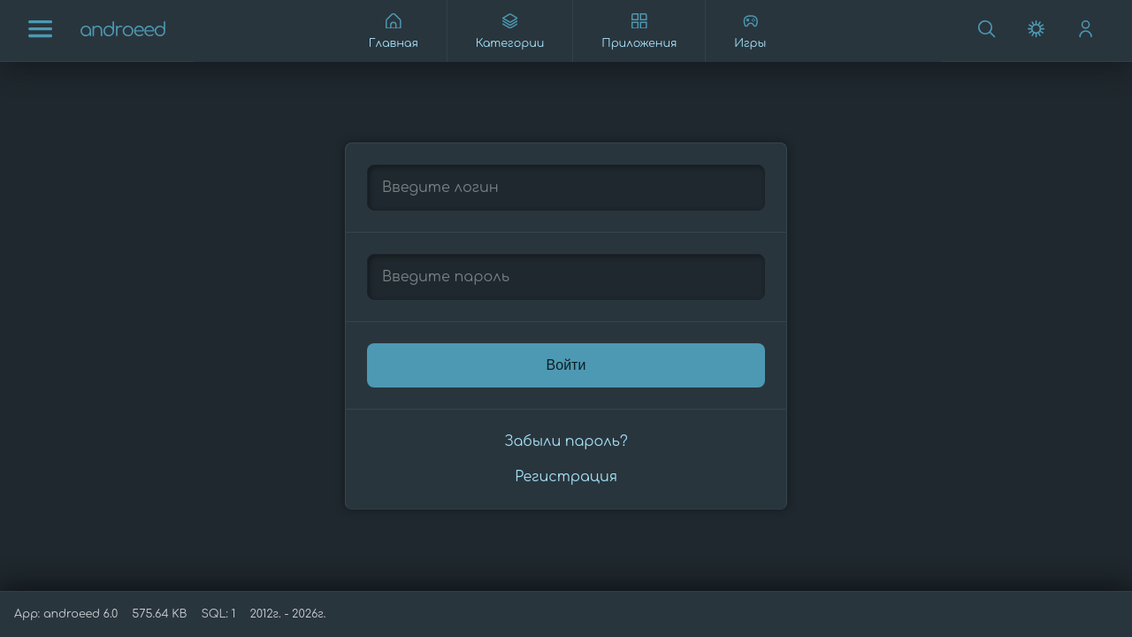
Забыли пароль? (565, 441)
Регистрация (566, 477)
